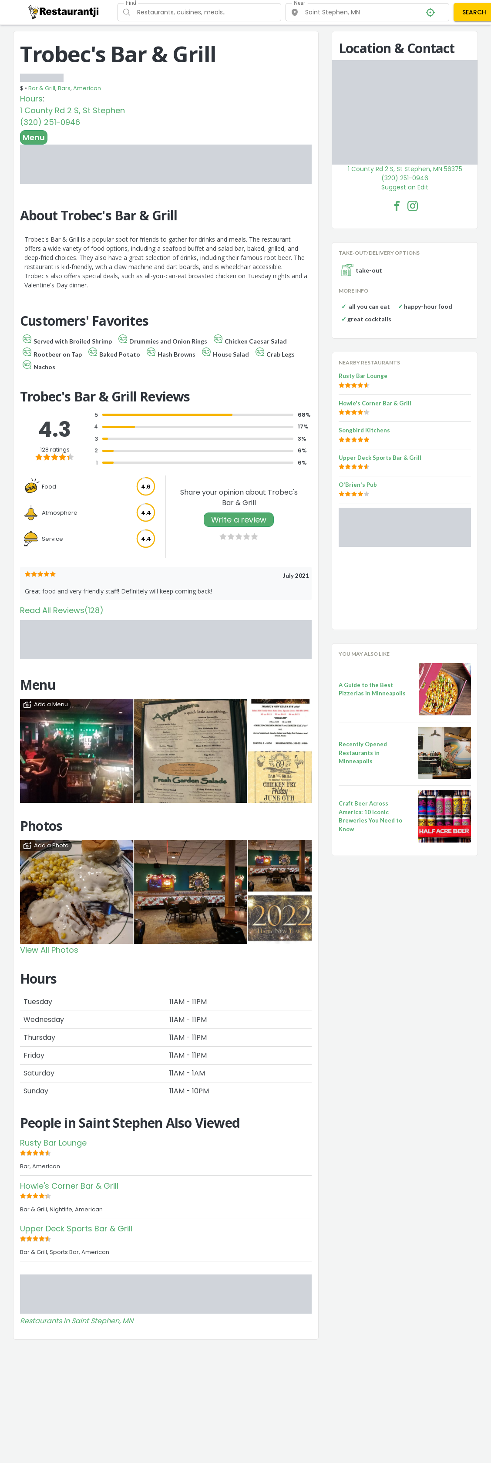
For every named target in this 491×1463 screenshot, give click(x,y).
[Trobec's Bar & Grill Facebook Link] (397, 206)
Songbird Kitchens (364, 430)
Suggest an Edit (404, 187)
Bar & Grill (41, 88)
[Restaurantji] (64, 11)
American (87, 88)
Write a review (238, 519)
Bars (64, 88)
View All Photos (49, 949)
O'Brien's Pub (358, 484)
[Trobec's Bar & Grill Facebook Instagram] (412, 206)
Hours (31, 98)
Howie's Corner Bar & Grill (69, 1185)
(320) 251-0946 (50, 122)
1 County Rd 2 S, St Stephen (72, 110)
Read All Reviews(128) (62, 610)
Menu (34, 137)
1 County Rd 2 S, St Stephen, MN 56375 (405, 169)
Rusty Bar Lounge (53, 1142)
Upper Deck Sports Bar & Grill (76, 1228)
